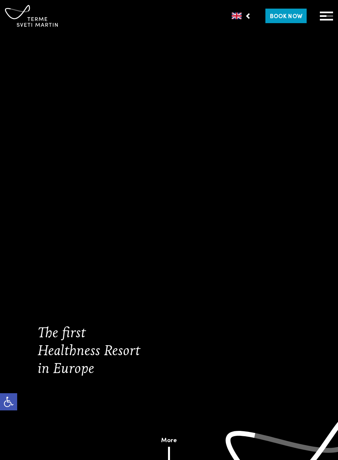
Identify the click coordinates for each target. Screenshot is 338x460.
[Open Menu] (326, 16)
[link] (8, 401)
